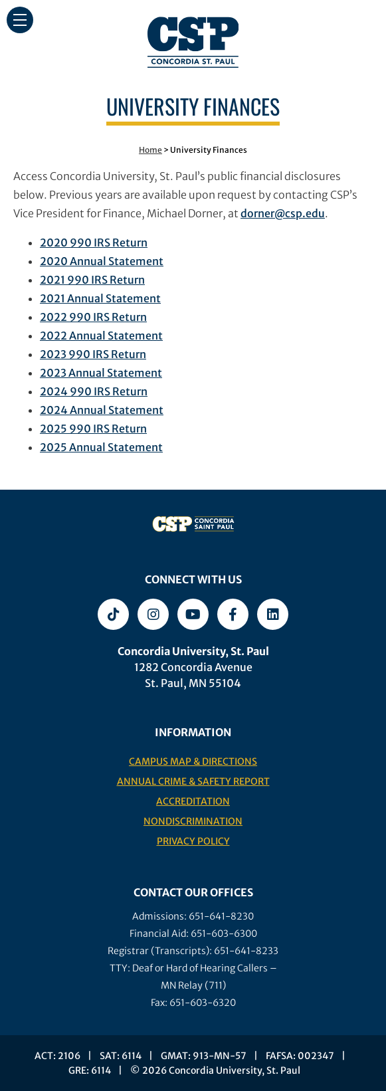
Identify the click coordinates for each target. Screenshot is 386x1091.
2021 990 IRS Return (92, 279)
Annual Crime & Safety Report (193, 781)
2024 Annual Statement (101, 410)
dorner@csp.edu (283, 213)
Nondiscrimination (193, 821)
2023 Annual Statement (101, 372)
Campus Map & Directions (193, 761)
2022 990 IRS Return (93, 317)
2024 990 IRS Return (93, 391)
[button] (20, 20)
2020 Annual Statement (101, 261)
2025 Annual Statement (101, 447)
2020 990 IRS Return (93, 242)
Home (150, 150)
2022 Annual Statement (101, 335)
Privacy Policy (193, 841)
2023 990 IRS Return (93, 354)
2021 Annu (67, 298)
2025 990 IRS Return (93, 428)
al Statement (127, 298)
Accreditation (193, 801)
